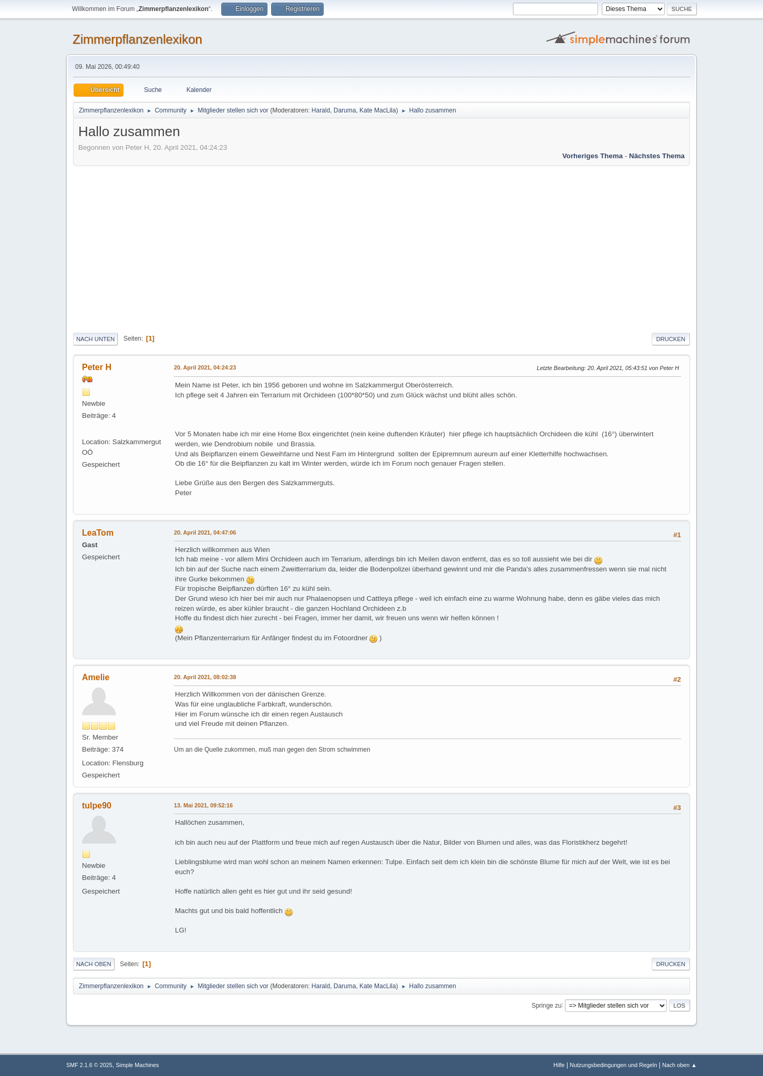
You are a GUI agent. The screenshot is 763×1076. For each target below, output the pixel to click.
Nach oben (93, 964)
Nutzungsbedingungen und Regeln (613, 1065)
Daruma (345, 110)
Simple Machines (137, 1065)
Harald (321, 110)
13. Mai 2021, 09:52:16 (203, 805)
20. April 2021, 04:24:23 (205, 367)
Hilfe (559, 1065)
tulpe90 (96, 805)
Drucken (670, 339)
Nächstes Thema (657, 156)
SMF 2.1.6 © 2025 (89, 1065)
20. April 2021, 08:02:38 (205, 677)
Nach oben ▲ (679, 1065)
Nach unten (95, 339)
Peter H (96, 367)
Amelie (95, 677)
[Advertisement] (381, 247)
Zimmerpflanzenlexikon (137, 39)
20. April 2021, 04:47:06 (205, 532)
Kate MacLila (377, 110)
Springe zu (546, 1005)
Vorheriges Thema (592, 156)
